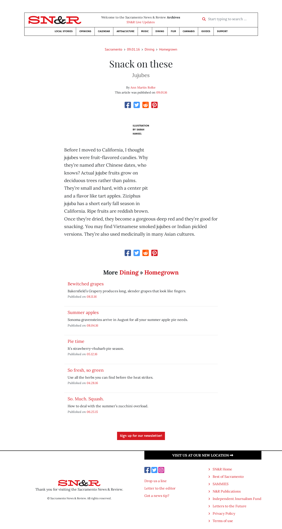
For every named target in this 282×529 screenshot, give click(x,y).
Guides (205, 31)
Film (173, 31)
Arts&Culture (125, 31)
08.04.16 (92, 325)
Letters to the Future (229, 506)
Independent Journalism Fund (237, 498)
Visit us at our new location (202, 455)
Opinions (85, 31)
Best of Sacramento (228, 476)
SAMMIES (220, 484)
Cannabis (189, 31)
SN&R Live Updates (141, 22)
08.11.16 (92, 296)
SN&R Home (222, 469)
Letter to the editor (160, 488)
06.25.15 (92, 412)
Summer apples (83, 312)
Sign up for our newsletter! (141, 436)
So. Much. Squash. (86, 398)
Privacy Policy (224, 513)
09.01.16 (133, 49)
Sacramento (113, 49)
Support (222, 31)
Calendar (104, 31)
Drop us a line (155, 481)
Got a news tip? (156, 495)
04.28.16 (92, 383)
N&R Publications (227, 491)
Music (145, 31)
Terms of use (223, 521)
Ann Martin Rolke (143, 87)
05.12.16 (92, 354)
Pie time (76, 341)
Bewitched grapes (86, 283)
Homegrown (168, 49)
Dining (159, 31)
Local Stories (64, 31)
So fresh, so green (86, 370)
